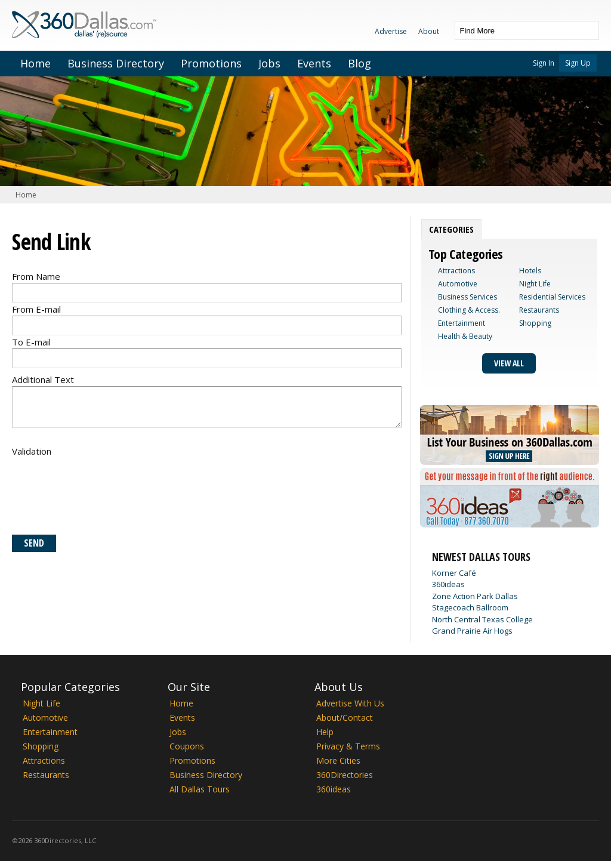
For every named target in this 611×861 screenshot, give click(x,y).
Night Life (535, 284)
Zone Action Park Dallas (475, 596)
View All (509, 363)
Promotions (211, 63)
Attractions (456, 271)
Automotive (457, 284)
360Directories (344, 774)
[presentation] (102, 493)
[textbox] (515, 30)
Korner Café (454, 572)
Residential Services (552, 297)
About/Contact (344, 717)
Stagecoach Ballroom (470, 607)
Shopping (535, 323)
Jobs (269, 63)
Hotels (530, 271)
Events (314, 63)
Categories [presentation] (451, 229)
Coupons (186, 746)
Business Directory (115, 63)
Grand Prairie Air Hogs (472, 630)
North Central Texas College (482, 619)
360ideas (448, 584)
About (428, 31)
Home (35, 63)
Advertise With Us (350, 703)
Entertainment (461, 323)
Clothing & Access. (469, 310)
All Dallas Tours (199, 789)
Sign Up (578, 63)
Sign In (543, 63)
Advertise (391, 31)
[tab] (451, 229)
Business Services (467, 297)
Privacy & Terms (348, 746)
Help (325, 731)
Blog (359, 63)
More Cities (338, 760)
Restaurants (539, 310)
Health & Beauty (465, 336)
